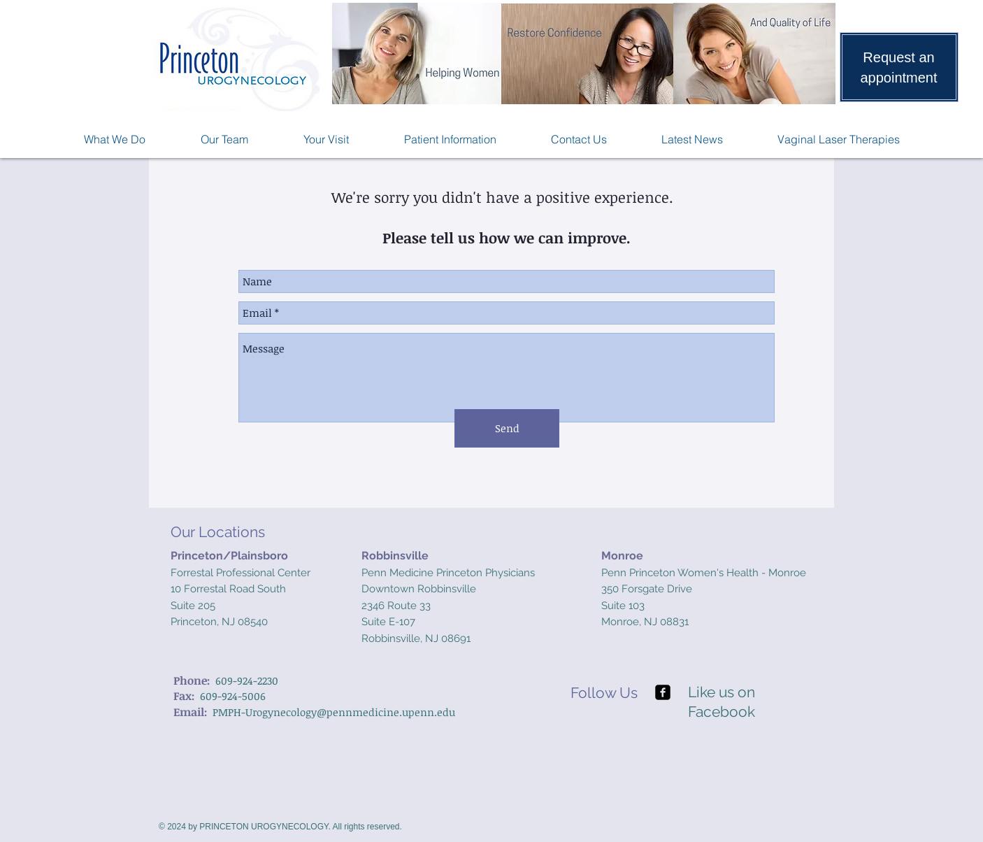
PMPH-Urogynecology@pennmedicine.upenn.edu (334, 712)
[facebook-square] (662, 692)
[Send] (506, 428)
